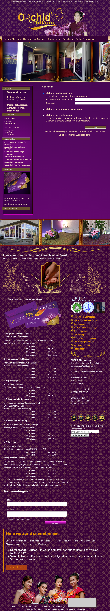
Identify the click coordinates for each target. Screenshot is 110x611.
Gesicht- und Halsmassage (84, 338)
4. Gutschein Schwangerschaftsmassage (14, 155)
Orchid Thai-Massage (86, 39)
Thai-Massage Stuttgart (34, 39)
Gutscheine (68, 39)
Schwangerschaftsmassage (84, 327)
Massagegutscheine (81, 345)
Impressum (26, 607)
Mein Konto (13, 111)
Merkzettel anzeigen (17, 105)
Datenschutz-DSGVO (42, 607)
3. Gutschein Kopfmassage (14, 152)
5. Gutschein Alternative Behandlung (17, 159)
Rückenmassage (79, 331)
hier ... (61, 485)
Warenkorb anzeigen (17, 92)
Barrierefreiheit (16, 567)
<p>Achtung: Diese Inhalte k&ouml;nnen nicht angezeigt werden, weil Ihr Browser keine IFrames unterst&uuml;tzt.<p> (37, 512)
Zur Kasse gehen (16, 108)
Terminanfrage (59, 607)
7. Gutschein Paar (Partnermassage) (17, 165)
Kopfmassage (78, 324)
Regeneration (53, 39)
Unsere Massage (12, 39)
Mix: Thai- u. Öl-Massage (83, 317)
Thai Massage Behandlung (84, 320)
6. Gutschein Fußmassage (13, 162)
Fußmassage (78, 335)
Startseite (16, 607)
